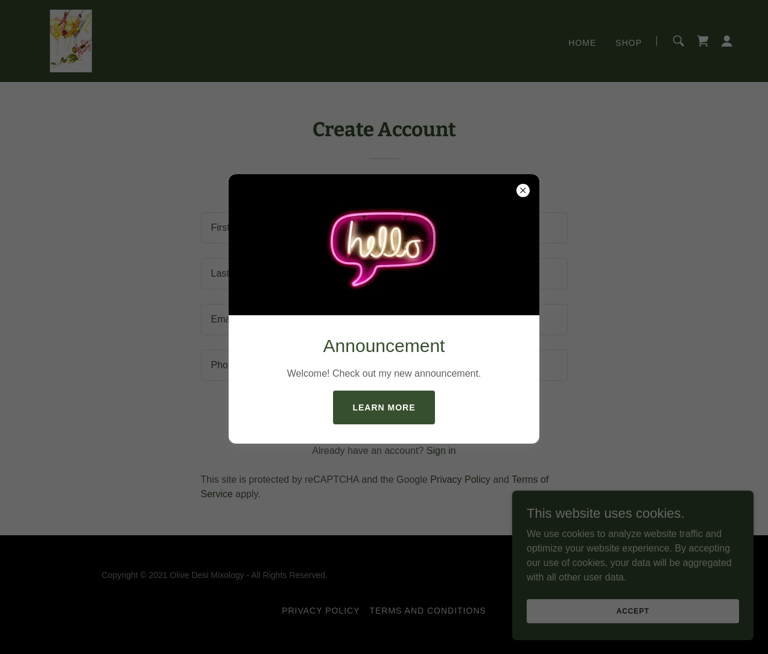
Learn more (383, 407)
